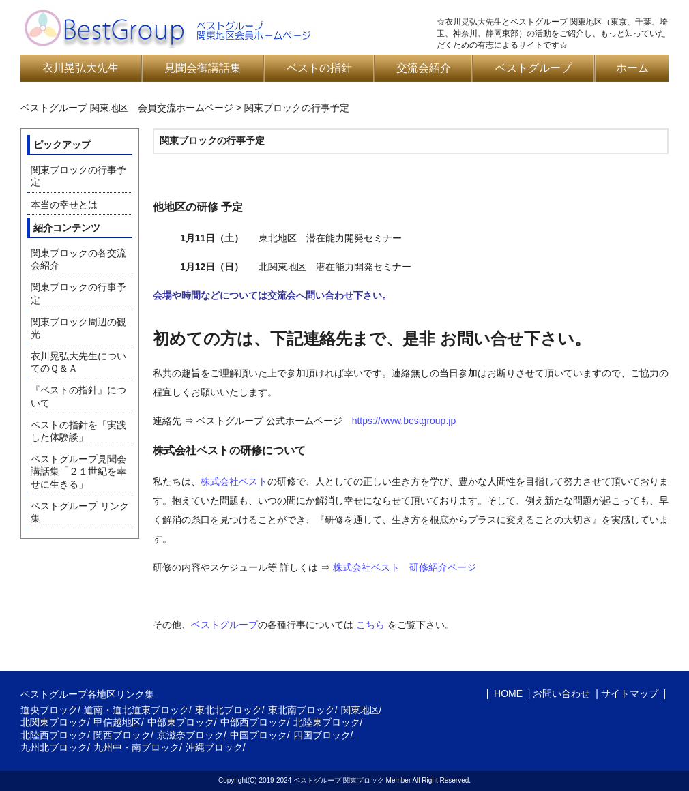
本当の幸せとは (64, 204)
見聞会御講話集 (202, 68)
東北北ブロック (228, 709)
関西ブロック (122, 735)
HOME (507, 693)
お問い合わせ (561, 693)
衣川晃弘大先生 (80, 68)
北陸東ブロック (326, 722)
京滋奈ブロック (190, 735)
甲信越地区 (117, 722)
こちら (370, 624)
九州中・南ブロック (136, 747)
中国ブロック (258, 735)
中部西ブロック (253, 722)
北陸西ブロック (53, 735)
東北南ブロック (301, 709)
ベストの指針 (319, 68)
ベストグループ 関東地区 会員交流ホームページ (126, 107)
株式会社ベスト (234, 481)
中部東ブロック (180, 722)
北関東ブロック (53, 722)
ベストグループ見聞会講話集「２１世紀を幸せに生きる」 (78, 471)
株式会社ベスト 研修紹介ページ (404, 567)
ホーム (632, 68)
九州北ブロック (53, 747)
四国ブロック (322, 735)
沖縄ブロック (214, 747)
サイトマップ (629, 693)
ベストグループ (533, 68)
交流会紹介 (423, 68)
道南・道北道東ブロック (136, 709)
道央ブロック (49, 709)
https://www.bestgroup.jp (404, 420)
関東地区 (360, 709)
